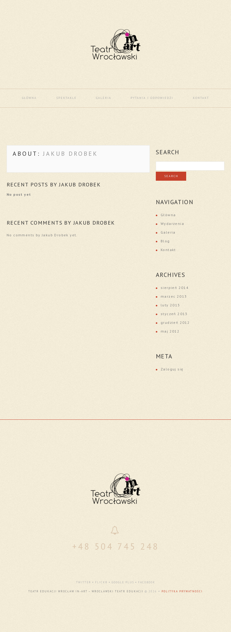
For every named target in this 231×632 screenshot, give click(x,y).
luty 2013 (170, 305)
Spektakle (66, 98)
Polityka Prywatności (182, 591)
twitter (83, 582)
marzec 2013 (174, 296)
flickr (101, 582)
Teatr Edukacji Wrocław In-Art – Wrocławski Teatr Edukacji (85, 591)
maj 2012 (170, 331)
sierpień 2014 (175, 287)
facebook (146, 582)
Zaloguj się (172, 369)
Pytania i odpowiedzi (152, 98)
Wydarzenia (172, 223)
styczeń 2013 (174, 313)
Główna (29, 98)
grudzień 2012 (175, 322)
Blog (165, 241)
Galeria (103, 98)
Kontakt (201, 98)
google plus (123, 582)
